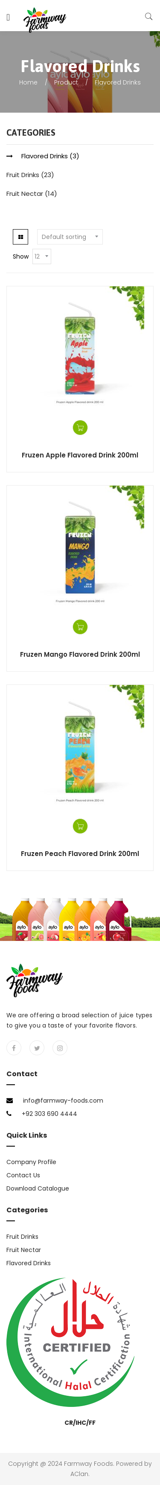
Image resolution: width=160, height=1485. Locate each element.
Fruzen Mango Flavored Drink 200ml (80, 654)
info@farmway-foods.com (63, 1100)
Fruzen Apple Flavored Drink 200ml (80, 455)
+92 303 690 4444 (49, 1113)
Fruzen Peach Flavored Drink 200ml (80, 853)
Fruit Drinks (22, 174)
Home (28, 82)
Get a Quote (80, 427)
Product (66, 82)
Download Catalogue (37, 1188)
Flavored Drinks (44, 155)
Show (21, 256)
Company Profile (31, 1162)
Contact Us (23, 1175)
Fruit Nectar (24, 193)
